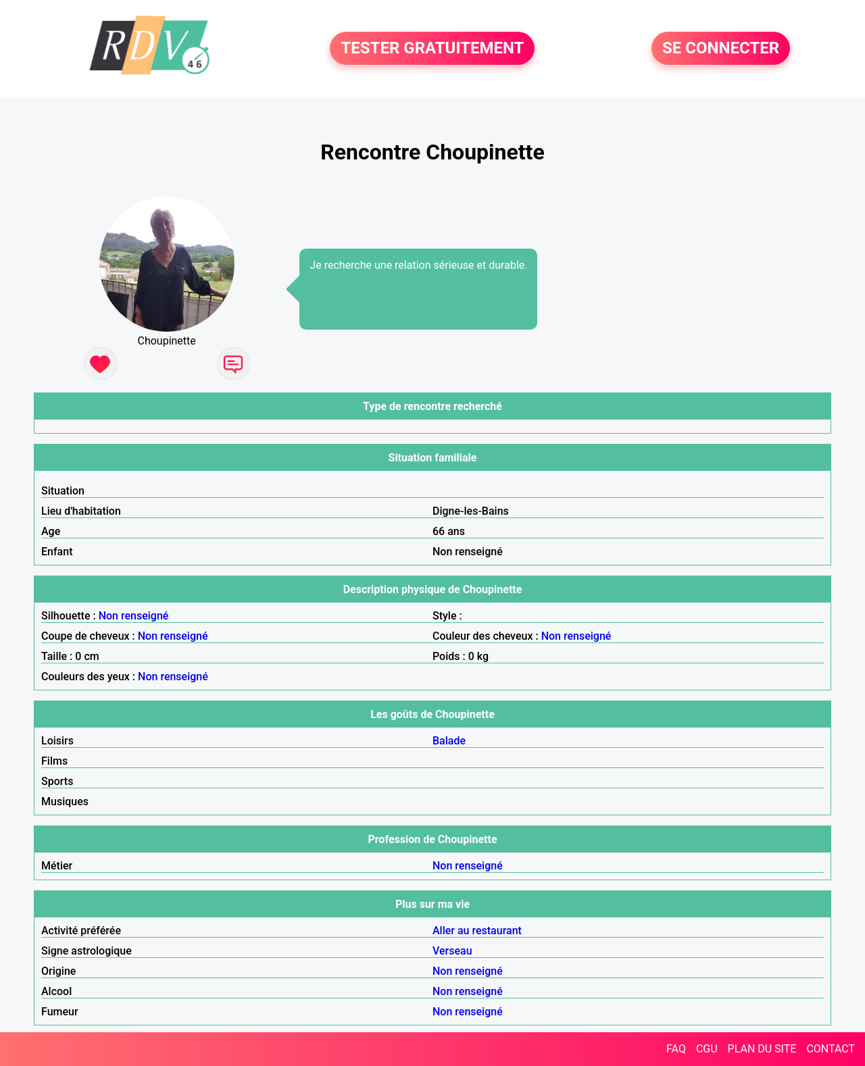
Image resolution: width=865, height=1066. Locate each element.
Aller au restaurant (477, 930)
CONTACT (830, 1048)
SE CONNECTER (720, 48)
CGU (707, 1048)
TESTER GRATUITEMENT (432, 48)
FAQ (676, 1048)
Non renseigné (134, 615)
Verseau (452, 950)
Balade (449, 740)
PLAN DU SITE (762, 1048)
